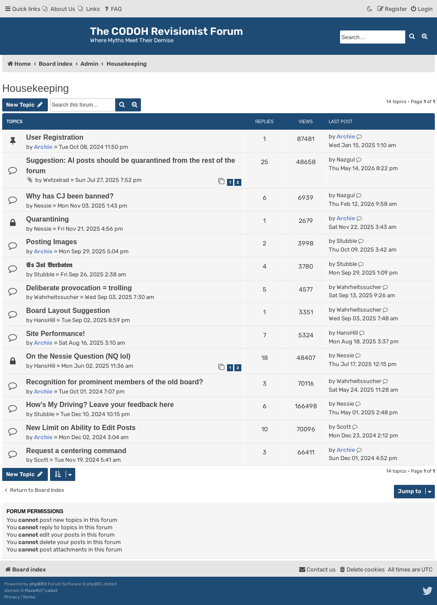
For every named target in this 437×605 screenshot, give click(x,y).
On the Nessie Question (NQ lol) (78, 356)
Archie (43, 147)
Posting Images (51, 241)
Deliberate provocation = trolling (79, 288)
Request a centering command (76, 450)
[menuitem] (59, 9)
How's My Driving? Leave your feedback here (100, 404)
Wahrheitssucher (56, 297)
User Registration (54, 137)
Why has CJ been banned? (69, 196)
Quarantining (47, 219)
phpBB (36, 584)
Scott (344, 427)
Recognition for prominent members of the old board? (114, 382)
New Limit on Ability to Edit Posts (81, 427)
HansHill (44, 320)
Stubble (347, 241)
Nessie (42, 205)
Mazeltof (34, 590)
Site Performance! (55, 333)
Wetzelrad (56, 180)
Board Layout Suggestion (68, 310)
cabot (51, 590)
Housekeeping (35, 88)
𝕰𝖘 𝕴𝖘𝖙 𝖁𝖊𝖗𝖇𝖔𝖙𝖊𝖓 (49, 265)
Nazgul (346, 159)
